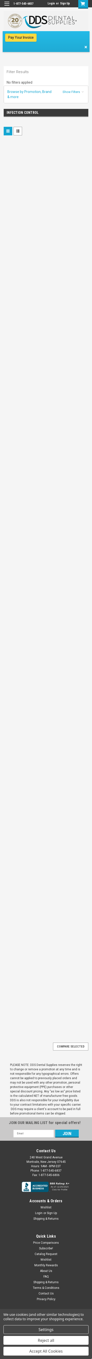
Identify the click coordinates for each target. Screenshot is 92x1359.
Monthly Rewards (46, 1265)
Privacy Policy (46, 1299)
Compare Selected (70, 1046)
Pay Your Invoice (21, 37)
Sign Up (65, 3)
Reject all (46, 1340)
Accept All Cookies (46, 1351)
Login (51, 3)
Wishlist (46, 1207)
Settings (46, 1329)
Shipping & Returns (46, 1218)
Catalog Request (46, 1254)
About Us (46, 1271)
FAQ (46, 1276)
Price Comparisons (46, 1242)
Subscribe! (46, 1248)
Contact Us (46, 1293)
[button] (46, 94)
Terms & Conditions (46, 1288)
